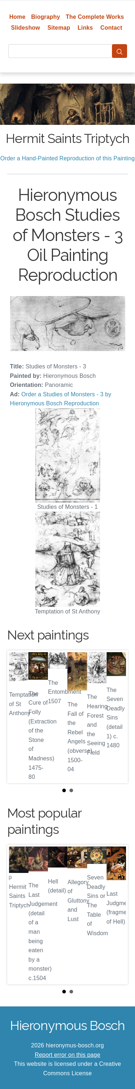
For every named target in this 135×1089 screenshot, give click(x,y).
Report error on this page (67, 1055)
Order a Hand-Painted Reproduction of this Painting (67, 158)
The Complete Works (95, 17)
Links (85, 28)
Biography (45, 17)
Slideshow (25, 28)
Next (116, 717)
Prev (18, 717)
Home (17, 17)
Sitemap (59, 28)
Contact (111, 28)
